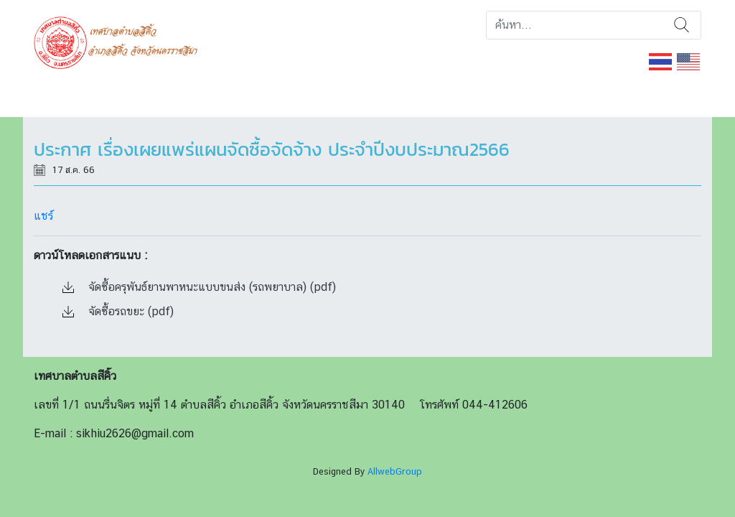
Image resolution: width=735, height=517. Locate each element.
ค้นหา (682, 25)
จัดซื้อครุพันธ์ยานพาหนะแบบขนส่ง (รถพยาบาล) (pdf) (199, 287)
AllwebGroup (395, 471)
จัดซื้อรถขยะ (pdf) (118, 311)
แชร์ (43, 216)
